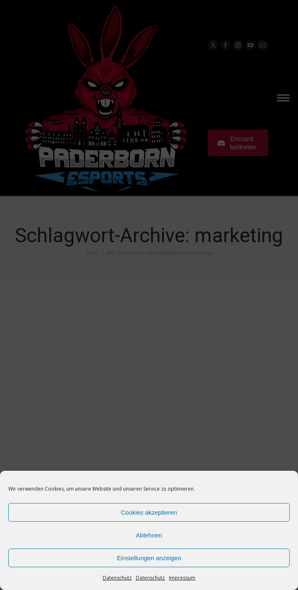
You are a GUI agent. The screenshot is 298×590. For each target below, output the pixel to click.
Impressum (182, 577)
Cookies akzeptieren (149, 512)
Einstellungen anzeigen (149, 557)
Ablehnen (149, 535)
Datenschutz (117, 577)
